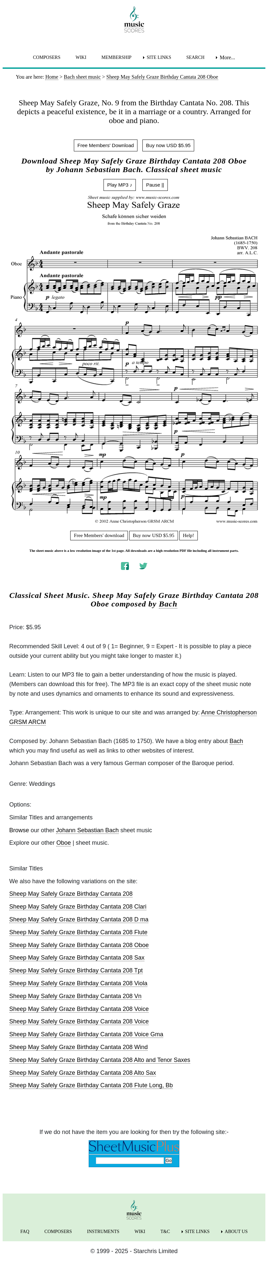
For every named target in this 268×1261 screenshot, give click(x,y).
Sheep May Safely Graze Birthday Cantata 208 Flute (78, 932)
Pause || (155, 185)
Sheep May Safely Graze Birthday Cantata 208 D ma (78, 919)
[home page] (134, 19)
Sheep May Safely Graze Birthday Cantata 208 (71, 893)
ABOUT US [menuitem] (236, 1231)
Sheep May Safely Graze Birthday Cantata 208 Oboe (79, 945)
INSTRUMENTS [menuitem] (103, 1231)
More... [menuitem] (227, 57)
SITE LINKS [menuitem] (159, 57)
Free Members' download (99, 535)
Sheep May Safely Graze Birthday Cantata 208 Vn (75, 996)
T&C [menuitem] (165, 1231)
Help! (188, 535)
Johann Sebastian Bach (87, 830)
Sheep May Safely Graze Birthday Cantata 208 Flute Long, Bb (91, 1085)
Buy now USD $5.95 (168, 145)
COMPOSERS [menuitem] (46, 57)
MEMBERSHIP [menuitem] (117, 57)
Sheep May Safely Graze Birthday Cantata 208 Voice (79, 1009)
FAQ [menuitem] (24, 1231)
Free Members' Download (105, 145)
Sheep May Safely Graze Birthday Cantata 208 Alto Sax (82, 1072)
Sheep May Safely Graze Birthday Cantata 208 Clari (77, 906)
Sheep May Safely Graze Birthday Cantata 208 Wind (78, 1047)
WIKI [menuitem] (80, 57)
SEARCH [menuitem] (195, 57)
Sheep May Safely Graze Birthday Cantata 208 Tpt (76, 970)
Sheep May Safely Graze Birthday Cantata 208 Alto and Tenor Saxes (99, 1060)
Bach (168, 604)
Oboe (63, 842)
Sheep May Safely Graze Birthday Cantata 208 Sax (76, 957)
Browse (19, 830)
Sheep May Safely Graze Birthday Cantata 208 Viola (78, 983)
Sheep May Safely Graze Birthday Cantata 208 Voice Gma (86, 1034)
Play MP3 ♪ (119, 185)
